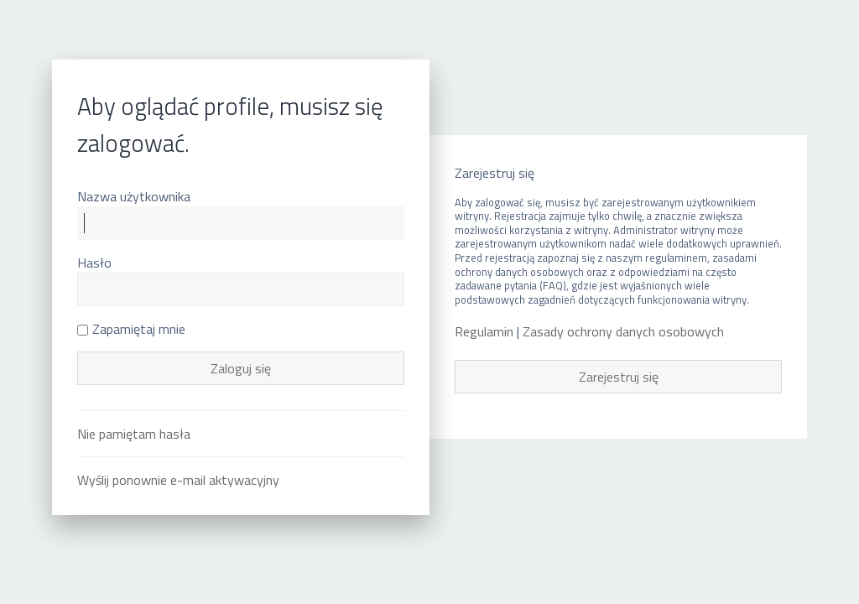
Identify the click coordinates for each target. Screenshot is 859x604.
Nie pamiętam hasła (133, 434)
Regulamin (484, 332)
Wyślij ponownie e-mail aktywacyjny (178, 480)
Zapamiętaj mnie (131, 329)
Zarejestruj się (619, 377)
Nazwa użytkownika (133, 196)
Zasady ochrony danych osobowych (623, 332)
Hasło (94, 263)
